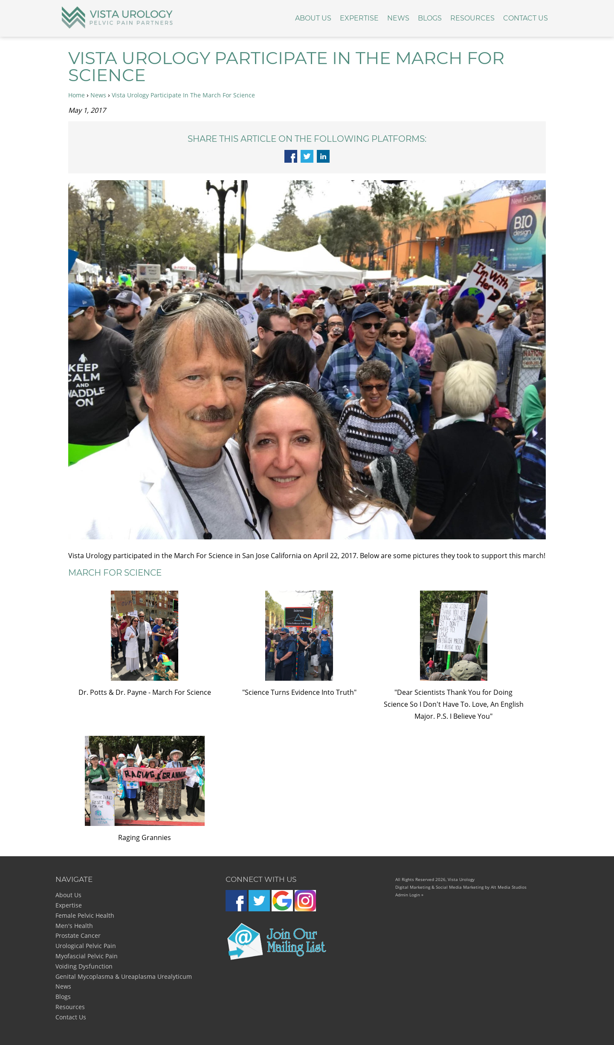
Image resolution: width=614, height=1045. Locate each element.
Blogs (430, 18)
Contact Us (525, 18)
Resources (472, 18)
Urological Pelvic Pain (85, 946)
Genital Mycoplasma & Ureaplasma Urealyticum (123, 976)
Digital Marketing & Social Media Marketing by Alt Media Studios (461, 887)
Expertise (359, 18)
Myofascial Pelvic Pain (86, 956)
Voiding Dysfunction (84, 966)
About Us (313, 18)
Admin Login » (409, 895)
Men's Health (74, 926)
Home (76, 95)
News (398, 18)
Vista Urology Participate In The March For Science (183, 95)
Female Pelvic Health (84, 915)
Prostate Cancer (78, 935)
